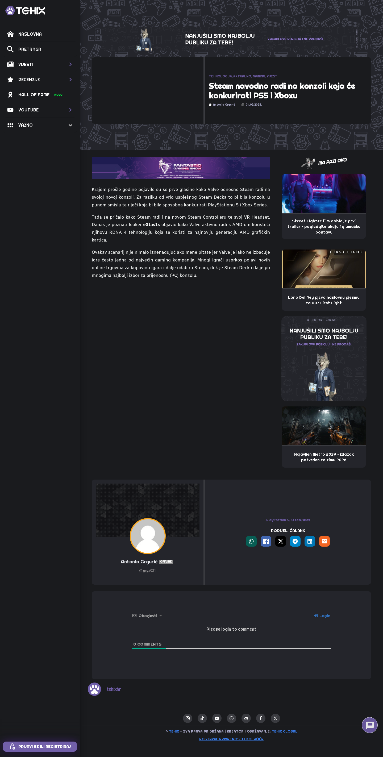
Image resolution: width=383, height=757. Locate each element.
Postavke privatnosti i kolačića (231, 739)
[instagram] (187, 718)
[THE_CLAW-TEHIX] (231, 38)
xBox (306, 520)
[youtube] (217, 718)
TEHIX (174, 731)
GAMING (259, 76)
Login (322, 615)
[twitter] (275, 718)
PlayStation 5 (277, 520)
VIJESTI (272, 76)
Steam (295, 520)
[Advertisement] (181, 323)
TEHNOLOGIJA (220, 76)
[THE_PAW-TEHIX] (324, 358)
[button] (40, 64)
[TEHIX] (25, 10)
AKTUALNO (242, 76)
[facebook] (260, 718)
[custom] (202, 718)
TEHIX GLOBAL (284, 731)
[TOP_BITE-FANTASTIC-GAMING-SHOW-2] (181, 167)
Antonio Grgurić (147, 562)
